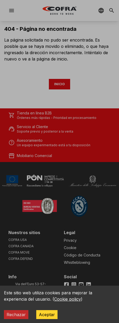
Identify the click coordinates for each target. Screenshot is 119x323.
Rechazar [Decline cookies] (16, 314)
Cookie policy (67, 299)
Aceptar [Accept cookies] (47, 314)
